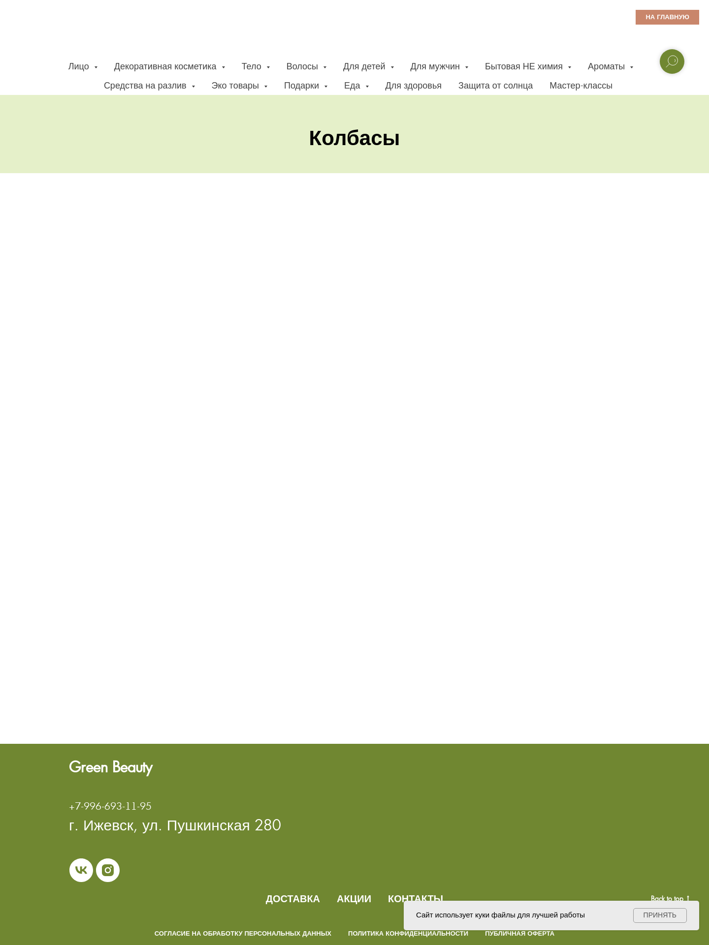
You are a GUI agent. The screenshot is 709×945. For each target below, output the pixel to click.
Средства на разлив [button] (146, 85)
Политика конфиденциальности (408, 933)
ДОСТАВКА (293, 898)
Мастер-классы (580, 85)
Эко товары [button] (236, 85)
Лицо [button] (80, 66)
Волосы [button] (304, 66)
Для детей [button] (365, 66)
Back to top (670, 899)
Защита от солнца (495, 85)
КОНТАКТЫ (415, 898)
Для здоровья (414, 85)
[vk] (81, 870)
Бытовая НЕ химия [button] (525, 66)
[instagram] (108, 870)
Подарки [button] (303, 85)
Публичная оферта (519, 933)
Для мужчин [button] (436, 66)
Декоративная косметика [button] (166, 66)
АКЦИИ (354, 898)
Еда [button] (353, 85)
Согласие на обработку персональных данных (243, 933)
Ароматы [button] (607, 66)
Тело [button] (253, 66)
